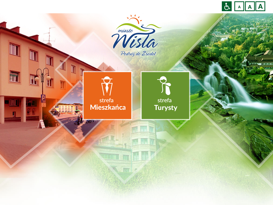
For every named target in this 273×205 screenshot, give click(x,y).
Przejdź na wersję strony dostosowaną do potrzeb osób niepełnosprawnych (227, 6)
